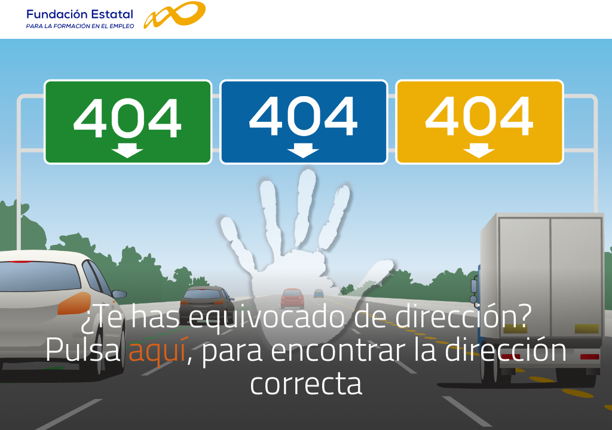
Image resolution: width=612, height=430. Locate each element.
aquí (157, 348)
